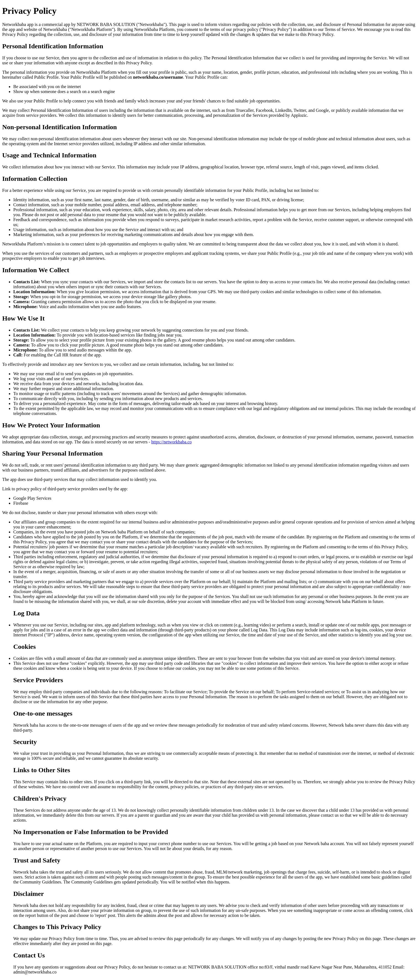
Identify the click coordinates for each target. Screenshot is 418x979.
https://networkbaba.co (171, 442)
